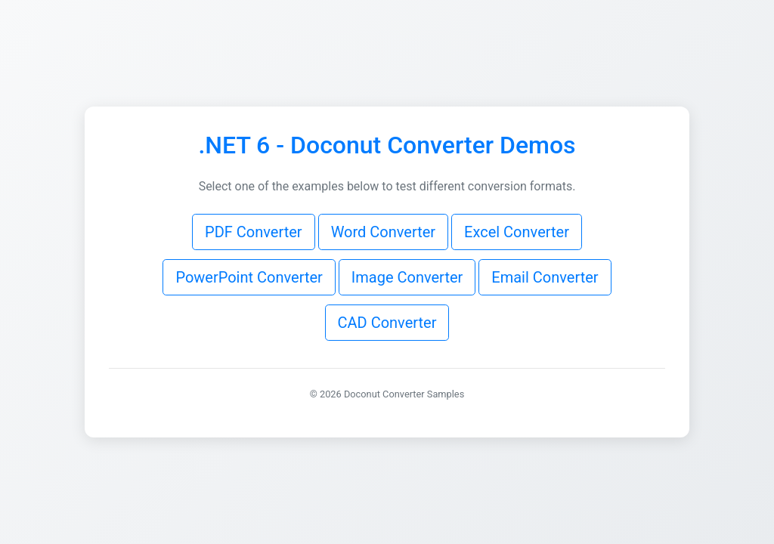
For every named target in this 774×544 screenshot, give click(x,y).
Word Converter (383, 232)
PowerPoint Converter (248, 277)
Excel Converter (516, 232)
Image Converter (407, 277)
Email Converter (544, 277)
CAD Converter (387, 323)
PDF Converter (253, 232)
